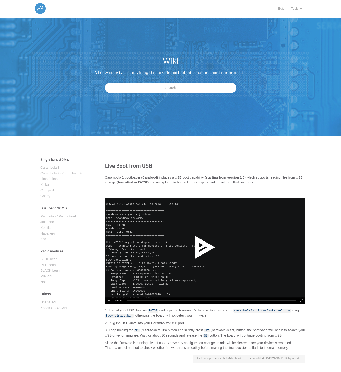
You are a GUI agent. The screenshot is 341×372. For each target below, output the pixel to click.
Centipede (48, 190)
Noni (43, 282)
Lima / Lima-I (50, 179)
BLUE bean (49, 259)
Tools (296, 8)
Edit (281, 8)
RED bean (48, 265)
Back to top (203, 358)
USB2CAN (48, 302)
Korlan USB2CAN (53, 308)
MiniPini (46, 276)
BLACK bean (50, 270)
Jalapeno (47, 222)
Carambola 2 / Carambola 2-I (61, 173)
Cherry (45, 196)
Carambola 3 (49, 167)
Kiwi (43, 239)
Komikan (46, 228)
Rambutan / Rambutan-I (58, 216)
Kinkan (45, 184)
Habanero (47, 233)
